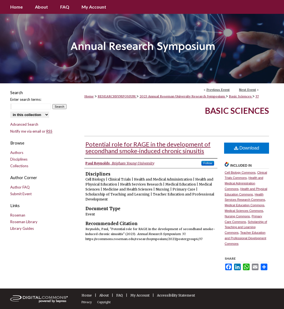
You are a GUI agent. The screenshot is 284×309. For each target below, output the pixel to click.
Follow (207, 163)
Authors (16, 152)
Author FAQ (20, 187)
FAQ (119, 295)
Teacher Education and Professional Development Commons (245, 238)
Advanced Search (24, 124)
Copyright (104, 302)
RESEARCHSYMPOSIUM (117, 96)
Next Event (247, 90)
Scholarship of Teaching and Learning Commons (246, 227)
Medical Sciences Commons (244, 210)
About (104, 295)
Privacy (87, 302)
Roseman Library (23, 222)
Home (89, 96)
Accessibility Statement (176, 295)
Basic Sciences (240, 96)
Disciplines (18, 159)
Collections (19, 166)
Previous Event (218, 90)
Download (246, 148)
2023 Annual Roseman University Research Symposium (183, 96)
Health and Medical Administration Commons (244, 183)
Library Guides (22, 228)
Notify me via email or (31, 131)
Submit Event (21, 194)
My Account (139, 295)
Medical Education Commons (244, 205)
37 (257, 96)
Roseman (17, 215)
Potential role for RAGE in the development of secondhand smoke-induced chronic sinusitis (148, 147)
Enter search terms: (25, 99)
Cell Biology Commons (240, 172)
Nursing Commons (237, 216)
